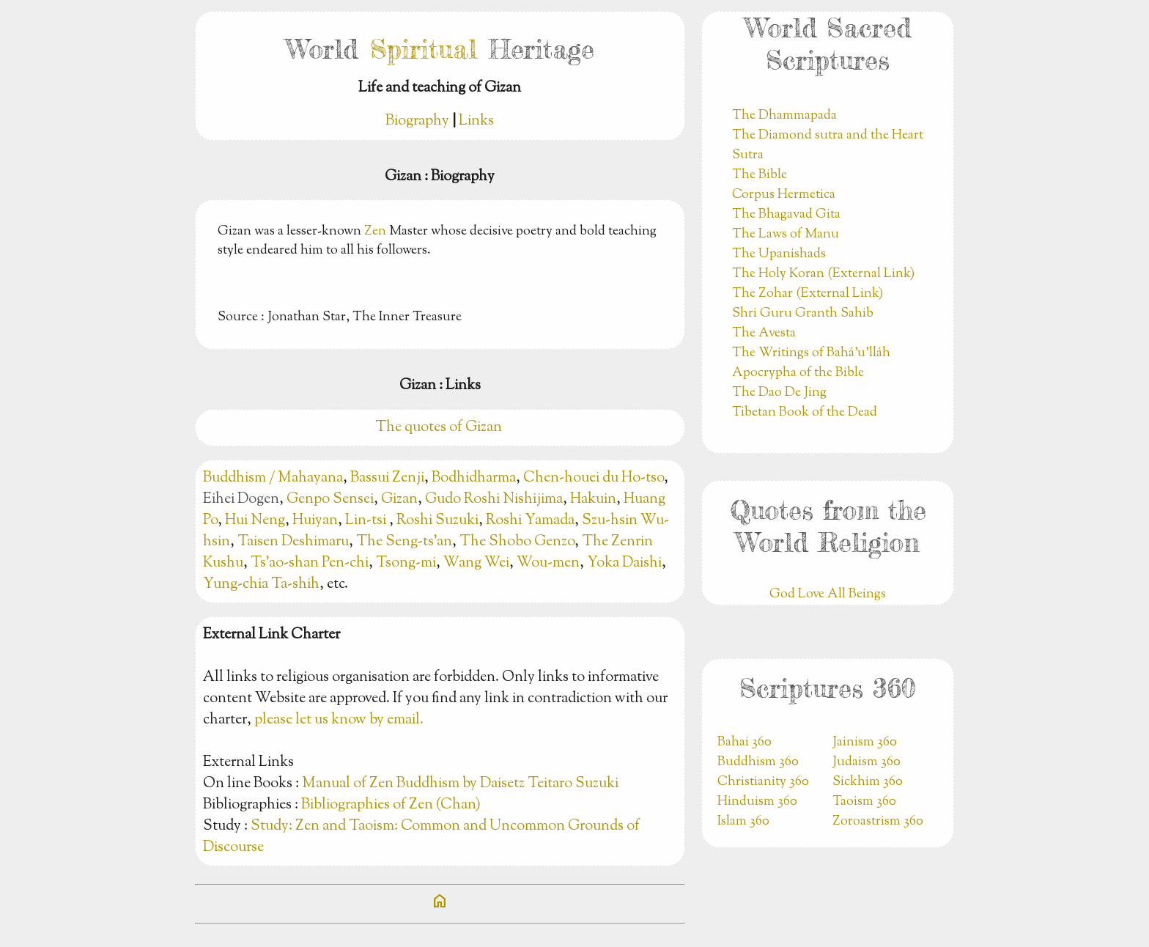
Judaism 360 (866, 762)
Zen (375, 231)
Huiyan (315, 520)
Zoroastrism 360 (877, 821)
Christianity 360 (763, 782)
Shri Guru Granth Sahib (802, 313)
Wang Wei (476, 563)
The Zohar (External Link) (807, 293)
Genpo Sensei (330, 499)
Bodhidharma (474, 478)
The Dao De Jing (779, 392)
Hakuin (593, 499)
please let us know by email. (339, 720)
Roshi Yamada (530, 520)
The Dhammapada (784, 115)
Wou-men (548, 563)
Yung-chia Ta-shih (261, 584)
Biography (417, 121)
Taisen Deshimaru (293, 542)
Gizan (399, 499)
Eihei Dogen (241, 499)
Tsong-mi (406, 563)
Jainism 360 (864, 742)
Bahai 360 (744, 742)
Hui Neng (255, 520)
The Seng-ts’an (404, 542)
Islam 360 (743, 821)
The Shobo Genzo (516, 542)
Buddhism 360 (758, 762)
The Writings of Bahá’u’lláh (811, 353)
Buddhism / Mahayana (273, 478)
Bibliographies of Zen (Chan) (391, 805)
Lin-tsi (367, 520)
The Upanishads (779, 254)
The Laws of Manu (785, 234)
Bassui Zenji (387, 478)
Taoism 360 (864, 801)
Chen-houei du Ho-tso (593, 478)
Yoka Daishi (624, 563)
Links (476, 121)
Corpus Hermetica (783, 194)
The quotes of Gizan (440, 427)
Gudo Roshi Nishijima (494, 499)
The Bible (759, 175)
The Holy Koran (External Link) (823, 274)
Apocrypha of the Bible (798, 373)
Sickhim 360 (867, 782)
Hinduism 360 (757, 801)
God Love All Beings (827, 594)
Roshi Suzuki (437, 520)
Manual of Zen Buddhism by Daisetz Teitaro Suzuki (460, 784)
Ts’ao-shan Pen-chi (310, 563)
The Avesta (764, 333)
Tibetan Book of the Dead (804, 412)
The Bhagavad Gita (786, 214)
